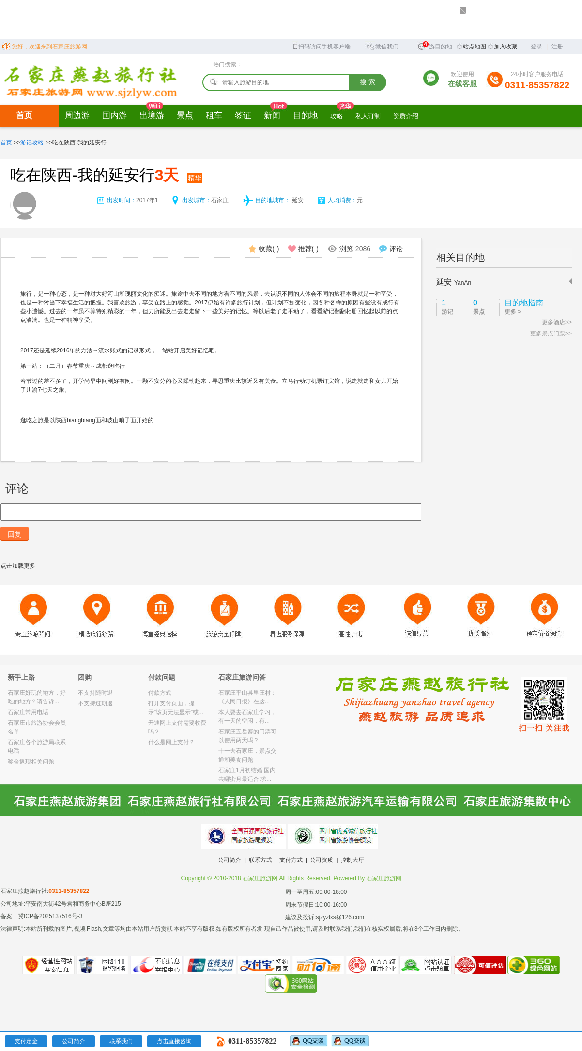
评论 (391, 249)
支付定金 (26, 1041)
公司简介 (229, 860)
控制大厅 (352, 860)
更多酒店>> (557, 322)
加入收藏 (505, 46)
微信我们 (382, 45)
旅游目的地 (434, 45)
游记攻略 (32, 142)
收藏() (263, 249)
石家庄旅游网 (384, 878)
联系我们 (121, 1041)
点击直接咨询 (174, 1041)
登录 (536, 46)
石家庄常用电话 (28, 712)
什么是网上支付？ (171, 742)
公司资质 (321, 860)
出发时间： (121, 200)
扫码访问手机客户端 (321, 45)
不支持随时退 (95, 692)
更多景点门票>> (551, 333)
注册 (557, 46)
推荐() (303, 249)
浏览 (348, 249)
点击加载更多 (17, 565)
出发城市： (196, 200)
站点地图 (474, 46)
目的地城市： (272, 200)
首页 (24, 115)
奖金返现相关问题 (31, 761)
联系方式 (260, 860)
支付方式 (291, 860)
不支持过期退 (95, 703)
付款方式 (159, 692)
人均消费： (342, 200)
